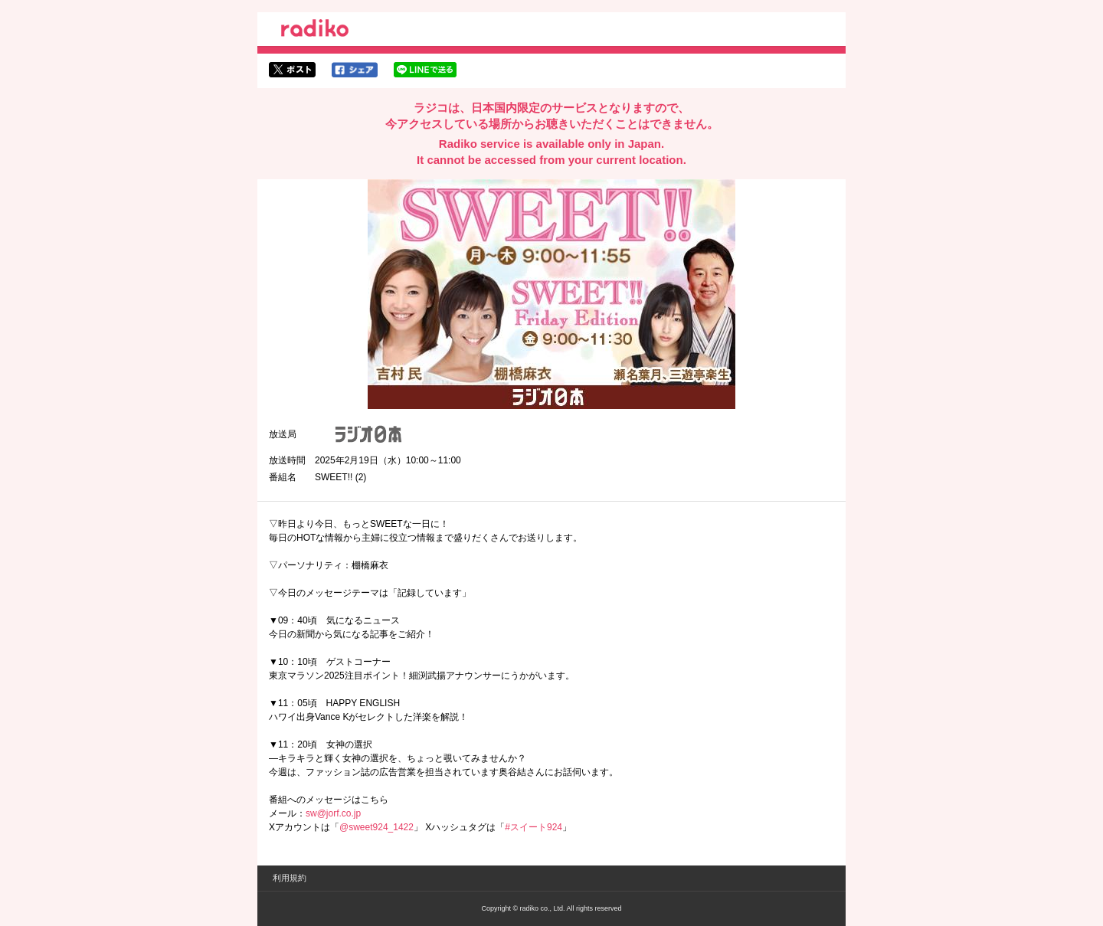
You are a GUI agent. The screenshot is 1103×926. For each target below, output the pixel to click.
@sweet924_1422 (376, 827)
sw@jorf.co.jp (333, 813)
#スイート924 (533, 827)
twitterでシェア (292, 69)
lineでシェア (425, 69)
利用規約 (289, 877)
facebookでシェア (355, 69)
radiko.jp (315, 30)
